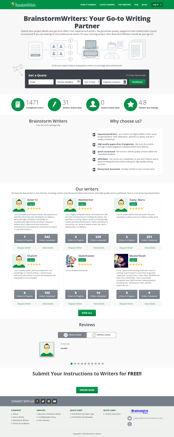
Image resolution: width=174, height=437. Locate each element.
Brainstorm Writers (21, 420)
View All (87, 313)
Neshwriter (85, 200)
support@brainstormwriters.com (145, 418)
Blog (144, 4)
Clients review (72, 335)
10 (103, 364)
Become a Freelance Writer (49, 414)
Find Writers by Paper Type (83, 414)
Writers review (101, 335)
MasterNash (138, 256)
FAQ (136, 4)
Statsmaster (86, 256)
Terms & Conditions (21, 423)
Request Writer (24, 247)
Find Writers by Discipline (82, 417)
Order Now (87, 390)
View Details (47, 247)
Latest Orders (107, 4)
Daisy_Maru (137, 200)
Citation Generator (113, 414)
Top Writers (124, 4)
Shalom (32, 256)
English (31, 204)
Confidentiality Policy (47, 417)
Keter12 (32, 200)
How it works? (88, 4)
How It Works (18, 417)
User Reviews (43, 420)
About (15, 414)
